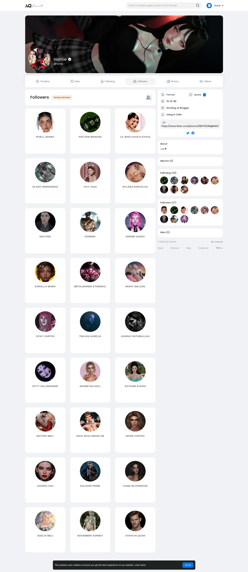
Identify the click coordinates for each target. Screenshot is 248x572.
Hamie (61, 59)
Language (217, 242)
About (160, 248)
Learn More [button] (140, 565)
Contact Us (203, 248)
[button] (163, 5)
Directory (175, 248)
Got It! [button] (188, 565)
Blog (189, 248)
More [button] (219, 248)
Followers (165, 202)
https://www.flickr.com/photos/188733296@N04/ (190, 126)
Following (165, 173)
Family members (62, 97)
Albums (164, 161)
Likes (163, 232)
